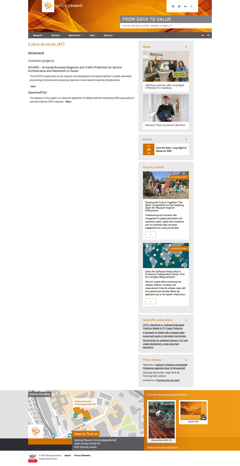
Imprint (68, 455)
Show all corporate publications (162, 447)
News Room (74, 35)
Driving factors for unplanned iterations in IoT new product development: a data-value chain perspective (165, 344)
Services (55, 35)
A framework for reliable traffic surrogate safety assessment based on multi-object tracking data (164, 334)
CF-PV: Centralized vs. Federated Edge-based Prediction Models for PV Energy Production (163, 326)
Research (37, 35)
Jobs (92, 35)
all (186, 47)
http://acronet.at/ (36, 53)
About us (108, 35)
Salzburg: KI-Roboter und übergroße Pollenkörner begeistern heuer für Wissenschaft (165, 366)
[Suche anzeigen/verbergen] (208, 35)
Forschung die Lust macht (168, 380)
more (33, 86)
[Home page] (48, 6)
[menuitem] (202, 35)
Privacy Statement (82, 455)
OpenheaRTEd (37, 92)
